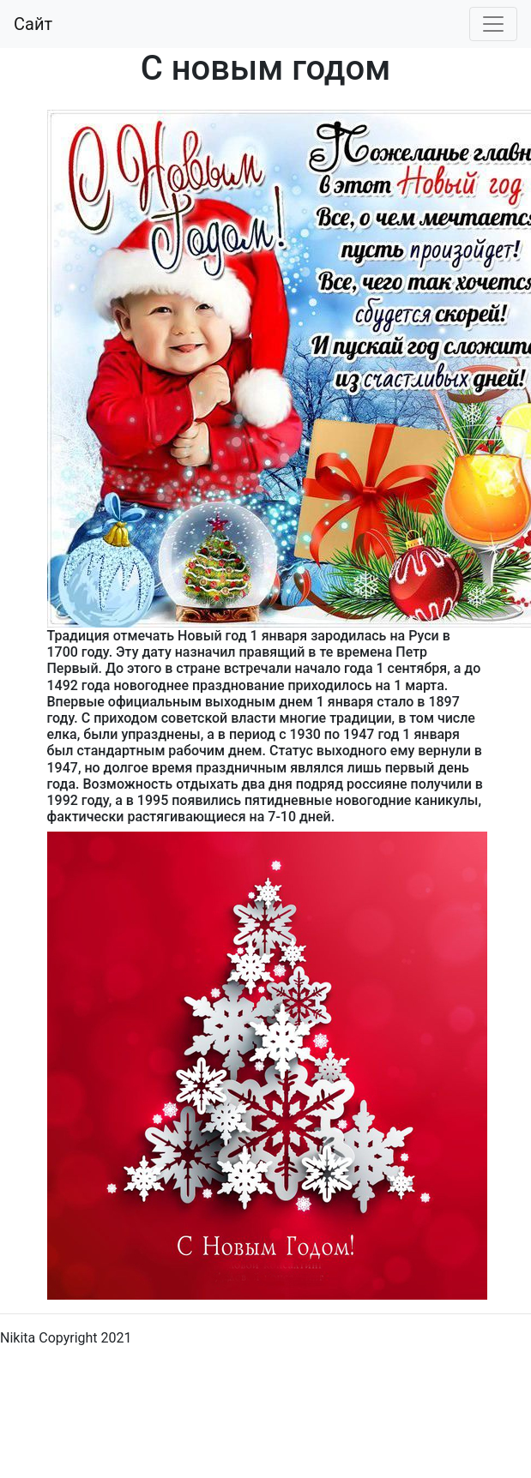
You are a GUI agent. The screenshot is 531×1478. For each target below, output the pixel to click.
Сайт (33, 24)
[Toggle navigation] (493, 24)
